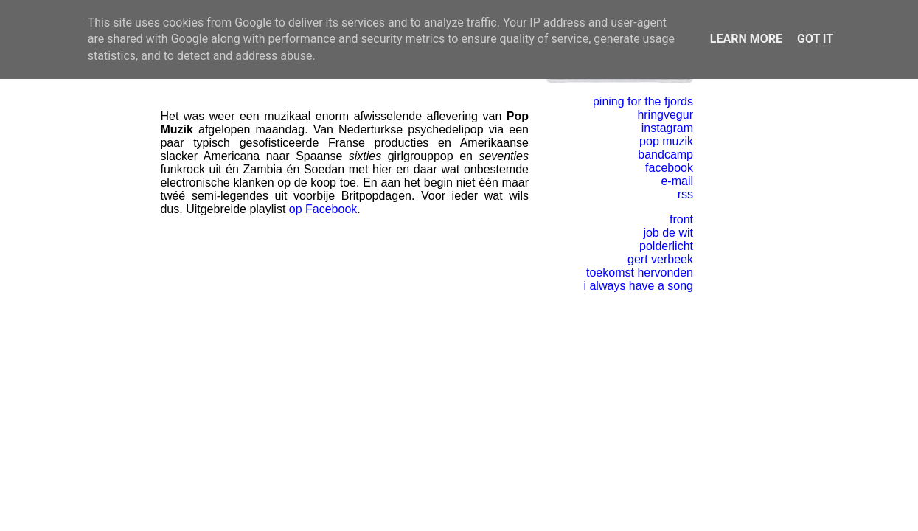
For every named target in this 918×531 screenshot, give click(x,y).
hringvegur (665, 114)
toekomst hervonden (639, 272)
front (681, 219)
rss (685, 194)
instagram (667, 128)
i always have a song (638, 286)
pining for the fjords (643, 101)
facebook (669, 168)
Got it (815, 39)
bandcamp (665, 154)
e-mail (677, 181)
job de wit (668, 232)
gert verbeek (660, 259)
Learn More (746, 39)
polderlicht (666, 246)
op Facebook (323, 209)
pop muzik (666, 141)
